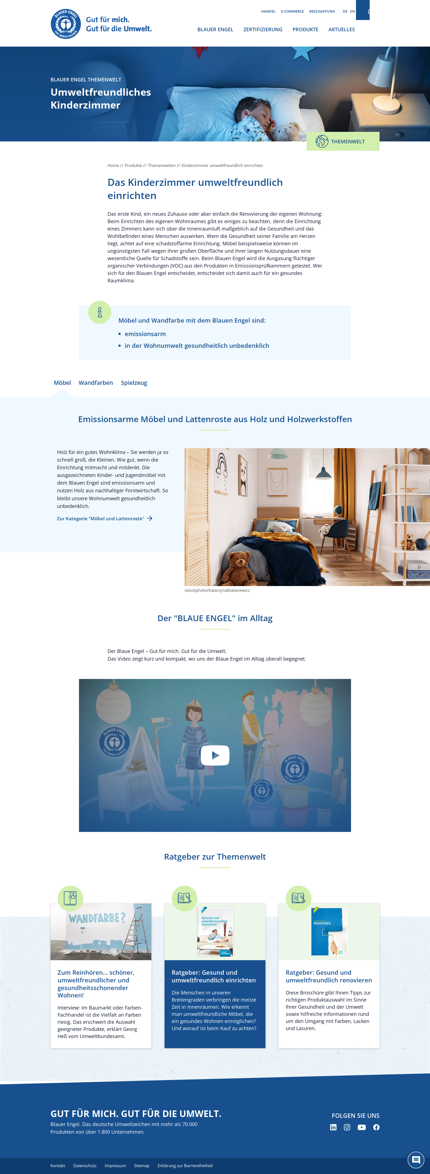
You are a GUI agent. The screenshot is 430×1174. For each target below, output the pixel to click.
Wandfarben (99, 383)
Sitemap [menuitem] (143, 1166)
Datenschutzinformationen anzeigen (215, 758)
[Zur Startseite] (106, 24)
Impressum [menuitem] (116, 1166)
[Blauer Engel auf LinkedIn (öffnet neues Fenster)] (333, 1127)
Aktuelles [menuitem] (342, 29)
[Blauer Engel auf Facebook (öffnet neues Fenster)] (376, 1127)
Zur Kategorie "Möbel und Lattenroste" (100, 521)
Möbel (64, 383)
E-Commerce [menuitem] (292, 11)
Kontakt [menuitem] (57, 1166)
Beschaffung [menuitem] (322, 11)
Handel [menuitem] (268, 11)
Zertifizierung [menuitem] (263, 29)
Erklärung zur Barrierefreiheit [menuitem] (187, 1166)
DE (345, 11)
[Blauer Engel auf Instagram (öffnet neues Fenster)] (347, 1127)
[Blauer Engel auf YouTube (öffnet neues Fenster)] (362, 1127)
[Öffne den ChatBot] (416, 1160)
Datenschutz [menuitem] (85, 1166)
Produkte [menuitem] (305, 29)
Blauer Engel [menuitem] (215, 29)
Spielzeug (140, 383)
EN (352, 11)
